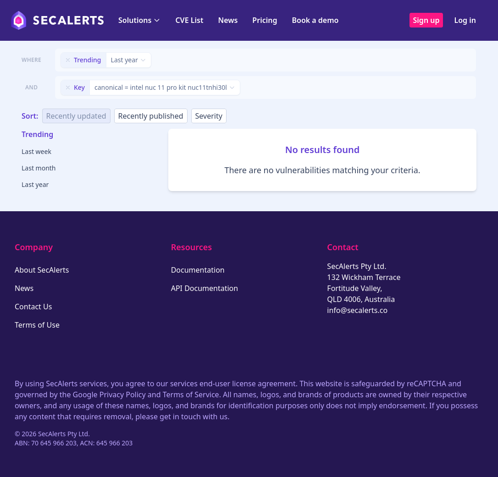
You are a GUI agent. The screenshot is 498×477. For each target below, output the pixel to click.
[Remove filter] (67, 60)
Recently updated (76, 116)
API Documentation (204, 288)
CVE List (189, 20)
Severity (208, 116)
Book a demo (315, 20)
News (228, 20)
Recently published (150, 116)
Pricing (264, 20)
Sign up (426, 20)
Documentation (198, 270)
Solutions (139, 20)
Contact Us (33, 307)
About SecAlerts (42, 270)
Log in (465, 20)
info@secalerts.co (357, 310)
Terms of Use (37, 325)
